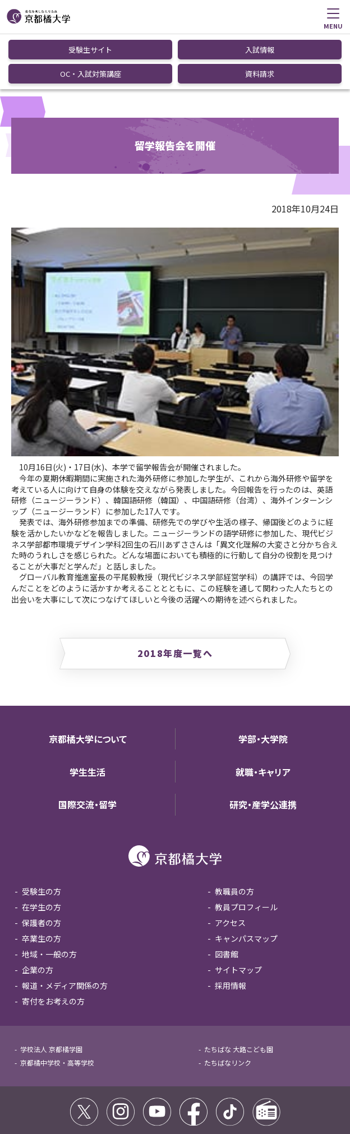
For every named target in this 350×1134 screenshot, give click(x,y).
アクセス (230, 866)
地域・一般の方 (49, 898)
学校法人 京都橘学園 (51, 993)
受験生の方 (41, 835)
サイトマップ (238, 913)
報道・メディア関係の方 (65, 929)
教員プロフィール (246, 851)
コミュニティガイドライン (112, 1095)
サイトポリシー (38, 1095)
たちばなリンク (227, 1006)
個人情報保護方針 (189, 1095)
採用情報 (230, 929)
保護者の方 (41, 866)
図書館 (226, 898)
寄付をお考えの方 (53, 945)
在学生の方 (41, 851)
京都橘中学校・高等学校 (57, 1006)
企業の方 (37, 913)
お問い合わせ (246, 1095)
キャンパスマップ (246, 882)
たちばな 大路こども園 (238, 993)
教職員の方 (234, 835)
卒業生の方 (41, 882)
